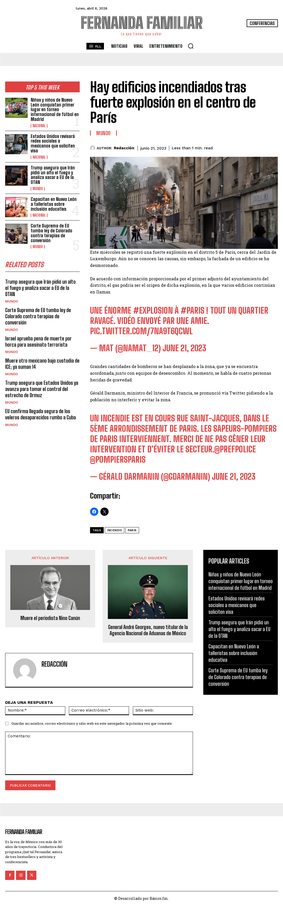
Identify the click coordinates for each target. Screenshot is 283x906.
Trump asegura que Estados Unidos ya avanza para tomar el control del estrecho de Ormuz (41, 382)
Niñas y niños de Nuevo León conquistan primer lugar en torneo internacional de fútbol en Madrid (55, 109)
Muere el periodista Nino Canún (50, 618)
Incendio (114, 530)
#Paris (192, 310)
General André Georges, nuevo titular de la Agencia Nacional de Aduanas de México (148, 630)
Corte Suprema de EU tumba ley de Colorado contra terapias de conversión (51, 233)
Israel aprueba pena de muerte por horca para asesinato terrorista (38, 335)
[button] (190, 46)
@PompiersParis (117, 459)
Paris (132, 530)
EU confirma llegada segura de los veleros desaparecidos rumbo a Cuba (40, 407)
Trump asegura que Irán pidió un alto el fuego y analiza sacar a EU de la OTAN (53, 175)
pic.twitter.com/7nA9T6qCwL (141, 331)
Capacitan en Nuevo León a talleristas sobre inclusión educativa (54, 203)
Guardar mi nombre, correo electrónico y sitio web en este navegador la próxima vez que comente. (92, 723)
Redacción (124, 148)
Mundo (38, 188)
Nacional (39, 125)
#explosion (153, 310)
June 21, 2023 (184, 348)
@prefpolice (235, 449)
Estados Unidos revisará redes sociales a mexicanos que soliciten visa (53, 143)
